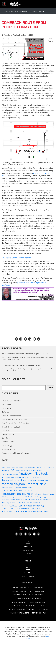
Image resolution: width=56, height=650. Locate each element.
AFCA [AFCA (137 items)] (39, 467)
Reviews (28, 554)
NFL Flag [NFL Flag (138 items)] (5, 497)
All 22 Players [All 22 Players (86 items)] (50, 467)
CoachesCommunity (15, 4)
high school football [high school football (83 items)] (7, 487)
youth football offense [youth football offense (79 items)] (36, 509)
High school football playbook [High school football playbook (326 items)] (17, 493)
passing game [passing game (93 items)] (44, 497)
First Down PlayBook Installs (14, 419)
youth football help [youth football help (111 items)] (23, 509)
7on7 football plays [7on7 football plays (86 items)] (21, 467)
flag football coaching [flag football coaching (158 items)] (19, 477)
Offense (5, 430)
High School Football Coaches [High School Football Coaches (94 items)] (23, 488)
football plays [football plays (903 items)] (37, 484)
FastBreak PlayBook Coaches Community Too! (21, 365)
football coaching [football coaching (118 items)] (44, 480)
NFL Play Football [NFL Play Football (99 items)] (30, 497)
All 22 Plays (7, 404)
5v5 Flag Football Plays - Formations (28, 588)
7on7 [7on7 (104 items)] (3, 468)
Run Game (6, 438)
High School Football (11, 427)
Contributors (7, 408)
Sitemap (28, 561)
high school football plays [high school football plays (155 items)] (44, 494)
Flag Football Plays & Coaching (15, 423)
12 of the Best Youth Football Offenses (28, 602)
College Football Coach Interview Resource (28, 613)
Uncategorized (8, 449)
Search (50, 387)
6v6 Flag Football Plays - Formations (28, 591)
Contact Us (28, 550)
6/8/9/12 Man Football (12, 401)
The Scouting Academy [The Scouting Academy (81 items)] (8, 502)
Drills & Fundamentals (11, 416)
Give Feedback (28, 576)
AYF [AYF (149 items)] (12, 470)
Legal (28, 557)
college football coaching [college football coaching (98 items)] (34, 470)
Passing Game (8, 434)
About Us (28, 546)
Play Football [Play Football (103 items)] (5, 499)
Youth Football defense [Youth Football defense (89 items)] (9, 509)
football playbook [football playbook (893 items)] (14, 484)
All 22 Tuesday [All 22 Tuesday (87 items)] (6, 470)
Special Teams (8, 442)
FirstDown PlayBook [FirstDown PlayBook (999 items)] (33, 473)
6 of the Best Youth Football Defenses (28, 606)
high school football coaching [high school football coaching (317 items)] (17, 490)
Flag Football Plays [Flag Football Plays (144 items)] (30, 480)
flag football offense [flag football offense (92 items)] (35, 477)
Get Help (28, 572)
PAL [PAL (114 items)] (38, 497)
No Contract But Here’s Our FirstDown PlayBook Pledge (25, 354)
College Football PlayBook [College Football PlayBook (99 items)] (10, 474)
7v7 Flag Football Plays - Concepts (28, 595)
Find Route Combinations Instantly (17, 257)
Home (5, 11)
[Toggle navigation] (51, 4)
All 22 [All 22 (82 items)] (43, 467)
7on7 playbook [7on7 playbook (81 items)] (32, 467)
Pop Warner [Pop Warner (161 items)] (15, 499)
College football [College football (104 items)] (20, 470)
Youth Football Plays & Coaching (16, 453)
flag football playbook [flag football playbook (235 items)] (12, 480)
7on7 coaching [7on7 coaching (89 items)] (10, 467)
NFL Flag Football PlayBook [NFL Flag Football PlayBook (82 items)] (16, 497)
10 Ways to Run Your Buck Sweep (28, 598)
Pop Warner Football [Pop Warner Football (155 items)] (29, 499)
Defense (5, 412)
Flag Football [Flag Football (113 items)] (6, 477)
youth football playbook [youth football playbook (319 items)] (14, 511)
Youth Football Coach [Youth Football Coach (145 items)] (10, 506)
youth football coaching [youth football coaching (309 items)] (31, 505)
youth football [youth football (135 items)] (35, 502)
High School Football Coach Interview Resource (28, 609)
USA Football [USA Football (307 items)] (22, 502)
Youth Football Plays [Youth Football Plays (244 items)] (38, 511)
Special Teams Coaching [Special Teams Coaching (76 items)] (44, 499)
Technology (7, 445)
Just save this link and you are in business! (24, 283)
